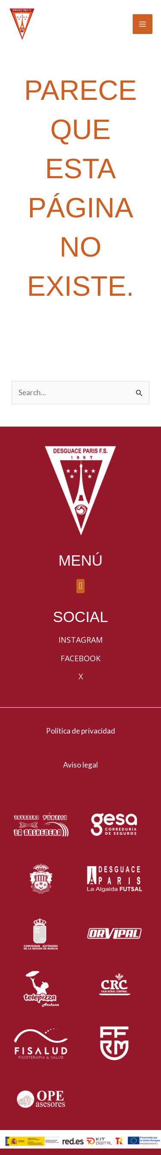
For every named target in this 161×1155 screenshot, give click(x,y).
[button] (80, 586)
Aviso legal (80, 764)
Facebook (80, 658)
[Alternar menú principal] (142, 24)
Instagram (80, 640)
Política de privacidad (80, 730)
